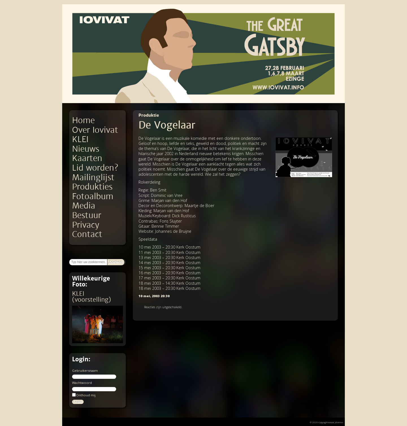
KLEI (80, 139)
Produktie (148, 115)
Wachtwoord (82, 383)
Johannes (339, 422)
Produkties (92, 187)
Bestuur (86, 215)
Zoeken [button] (116, 262)
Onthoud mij (84, 395)
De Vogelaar (166, 125)
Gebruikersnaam (85, 370)
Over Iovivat (95, 130)
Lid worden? (95, 168)
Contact (87, 234)
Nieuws (85, 149)
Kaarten (87, 158)
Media (83, 206)
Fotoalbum (92, 196)
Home (83, 120)
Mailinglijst (93, 177)
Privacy (85, 225)
